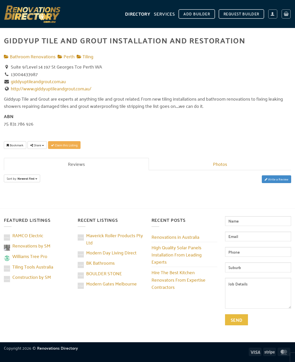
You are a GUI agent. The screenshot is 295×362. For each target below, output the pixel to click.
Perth (66, 56)
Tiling (85, 56)
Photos (220, 164)
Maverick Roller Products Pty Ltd (114, 238)
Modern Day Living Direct (111, 252)
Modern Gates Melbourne (111, 283)
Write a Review (276, 179)
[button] (272, 13)
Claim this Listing (64, 145)
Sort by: (22, 178)
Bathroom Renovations (30, 56)
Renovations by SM (31, 245)
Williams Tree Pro (29, 256)
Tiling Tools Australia (32, 266)
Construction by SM (31, 277)
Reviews (76, 164)
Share (37, 145)
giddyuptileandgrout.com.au (38, 81)
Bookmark (15, 145)
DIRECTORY (137, 13)
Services (164, 13)
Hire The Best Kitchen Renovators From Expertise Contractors (178, 279)
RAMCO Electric (27, 235)
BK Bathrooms (100, 263)
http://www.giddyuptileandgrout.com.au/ (51, 88)
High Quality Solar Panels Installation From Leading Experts (176, 254)
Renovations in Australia (175, 237)
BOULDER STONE (104, 273)
